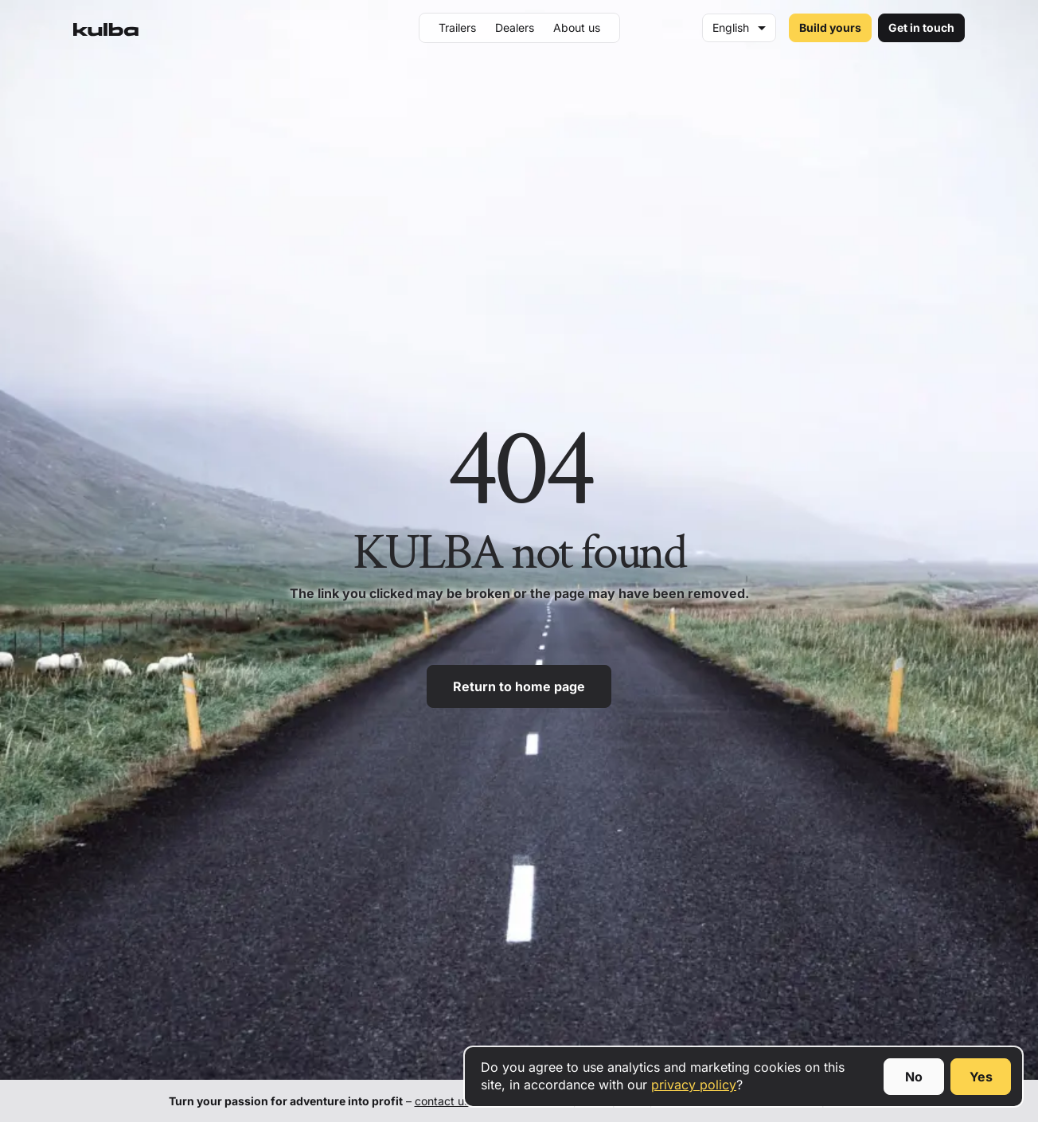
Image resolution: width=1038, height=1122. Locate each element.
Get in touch (921, 27)
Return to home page (519, 686)
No (914, 1077)
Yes (981, 1077)
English (730, 27)
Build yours (830, 27)
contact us (442, 1101)
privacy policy (693, 1085)
